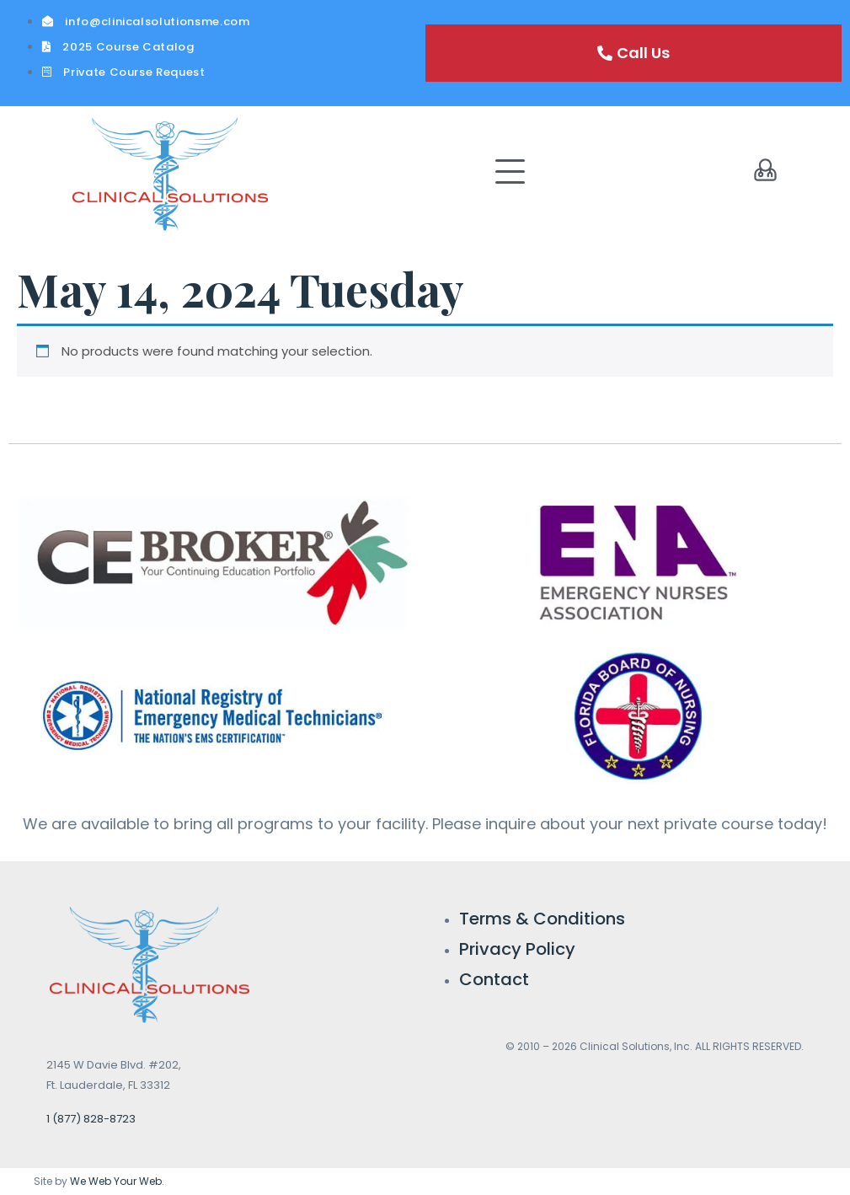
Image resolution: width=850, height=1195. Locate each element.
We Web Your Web (116, 1181)
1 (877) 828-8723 (91, 1119)
